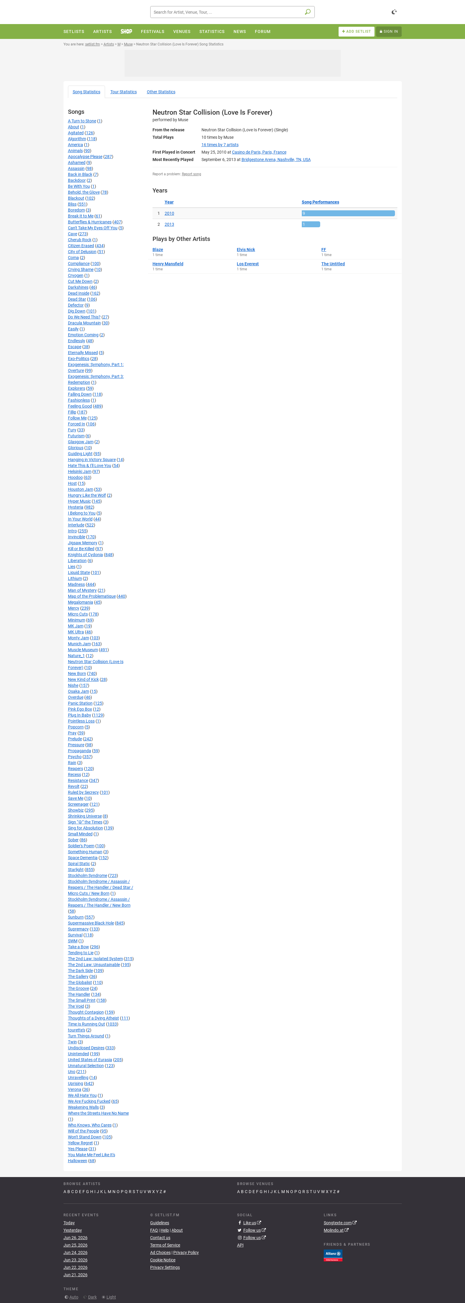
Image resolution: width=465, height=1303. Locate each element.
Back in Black (80, 174)
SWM (72, 940)
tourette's (76, 1030)
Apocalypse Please (85, 156)
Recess (74, 774)
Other (161, 91)
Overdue (75, 697)
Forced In (76, 424)
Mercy (73, 608)
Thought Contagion (86, 1012)
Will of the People (83, 1131)
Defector (76, 305)
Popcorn (76, 727)
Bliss (72, 204)
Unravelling (78, 1077)
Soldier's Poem (81, 845)
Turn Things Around (86, 1036)
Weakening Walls (83, 1107)
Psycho (75, 756)
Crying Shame (80, 269)
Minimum (76, 620)
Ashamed (76, 162)
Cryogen (75, 275)
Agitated (76, 132)
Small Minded (80, 834)
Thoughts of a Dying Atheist (93, 1018)
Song (86, 91)
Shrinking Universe (85, 816)
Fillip (72, 412)
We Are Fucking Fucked (89, 1101)
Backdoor (77, 180)
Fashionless (79, 400)
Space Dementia (83, 857)
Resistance (78, 780)
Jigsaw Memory (82, 542)
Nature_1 (76, 655)
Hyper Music (79, 501)
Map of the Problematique (92, 596)
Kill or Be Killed (81, 548)
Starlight (76, 869)
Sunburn (76, 917)
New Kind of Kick (83, 679)
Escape (74, 346)
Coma (73, 257)
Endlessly (76, 340)
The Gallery (78, 976)
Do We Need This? (84, 317)
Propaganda (79, 750)
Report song (191, 174)
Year (169, 202)
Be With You (79, 186)
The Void (76, 1006)
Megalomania (80, 602)
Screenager (78, 804)
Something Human (85, 851)
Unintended (78, 1053)
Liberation (77, 560)
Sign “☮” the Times (85, 822)
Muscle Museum (83, 649)
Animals (75, 150)
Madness (76, 584)
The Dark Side (80, 970)
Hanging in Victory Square (92, 459)
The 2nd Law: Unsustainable (94, 964)
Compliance (79, 263)
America (75, 144)
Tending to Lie (80, 952)
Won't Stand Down (84, 1137)
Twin (72, 1041)
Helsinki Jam (79, 471)
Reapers (75, 768)
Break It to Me (80, 216)
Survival (75, 935)
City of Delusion (82, 251)
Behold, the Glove (84, 192)
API (240, 1245)
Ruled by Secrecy (83, 792)
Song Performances (320, 202)
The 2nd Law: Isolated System (95, 958)
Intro (72, 531)
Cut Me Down (80, 281)
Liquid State (79, 572)
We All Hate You (82, 1095)
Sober (73, 839)
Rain (72, 762)
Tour (123, 91)
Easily (73, 328)
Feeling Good (80, 406)
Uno (71, 1071)
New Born (77, 673)
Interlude (76, 525)
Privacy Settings (165, 1267)
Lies (71, 566)
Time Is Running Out (86, 1024)
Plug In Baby (79, 715)
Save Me (75, 798)
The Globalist (80, 982)
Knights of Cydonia (85, 554)
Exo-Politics (78, 358)
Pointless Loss (81, 721)
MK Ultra (76, 632)
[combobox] (232, 12)
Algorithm (77, 138)
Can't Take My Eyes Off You (93, 227)
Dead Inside (78, 293)
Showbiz (76, 810)
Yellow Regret (80, 1142)
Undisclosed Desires (86, 1047)
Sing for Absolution (85, 828)
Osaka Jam (78, 691)
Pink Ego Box (80, 709)
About (73, 126)
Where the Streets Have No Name (98, 1113)
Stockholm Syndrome (87, 875)
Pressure (76, 744)
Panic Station (80, 703)
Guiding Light (80, 453)
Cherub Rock (79, 239)
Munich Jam (79, 643)
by (220, 144)
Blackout (76, 198)
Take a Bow (78, 946)
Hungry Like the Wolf (87, 495)
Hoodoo (75, 477)
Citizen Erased (81, 245)
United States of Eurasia (90, 1059)
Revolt (74, 786)
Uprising (75, 1083)
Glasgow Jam (80, 441)
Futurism (76, 435)
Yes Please (78, 1148)
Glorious (75, 447)
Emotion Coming (83, 334)
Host (72, 483)
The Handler (79, 994)
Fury (72, 430)
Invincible (76, 536)
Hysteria (75, 507)
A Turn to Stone (82, 121)
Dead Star (77, 299)
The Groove (78, 988)
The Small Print (82, 1000)
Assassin (76, 168)
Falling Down (80, 394)
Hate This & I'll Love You (89, 465)
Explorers (76, 388)
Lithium (75, 578)
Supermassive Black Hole (91, 923)
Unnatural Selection (86, 1065)
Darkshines (78, 287)
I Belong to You (82, 513)
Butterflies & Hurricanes (90, 222)
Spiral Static (79, 863)
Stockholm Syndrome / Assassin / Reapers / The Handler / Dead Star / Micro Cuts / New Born (100, 887)
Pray (72, 733)
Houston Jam (80, 489)
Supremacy (78, 929)
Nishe (73, 685)
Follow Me (77, 418)
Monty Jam (78, 637)
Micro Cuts (78, 614)
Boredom (76, 210)
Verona (74, 1089)
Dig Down (76, 311)
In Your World (80, 519)
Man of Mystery (82, 590)
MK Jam (75, 626)
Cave (72, 233)
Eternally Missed (83, 352)
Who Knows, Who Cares (90, 1125)
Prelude (75, 738)
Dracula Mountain (84, 323)
